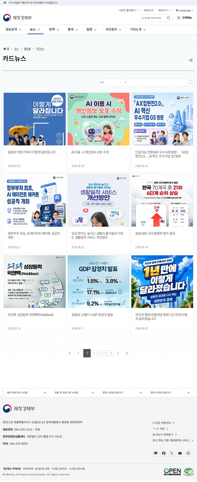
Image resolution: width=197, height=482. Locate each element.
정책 (52, 29)
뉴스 (33, 29)
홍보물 (27, 48)
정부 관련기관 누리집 (18, 392)
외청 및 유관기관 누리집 (67, 392)
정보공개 (11, 29)
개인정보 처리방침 (12, 470)
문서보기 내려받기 (165, 435)
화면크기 (165, 10)
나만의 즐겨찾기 (129, 10)
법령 (89, 29)
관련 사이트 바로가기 (161, 392)
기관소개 (135, 29)
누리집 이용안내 (164, 423)
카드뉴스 (40, 48)
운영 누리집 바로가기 (114, 392)
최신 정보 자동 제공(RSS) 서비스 (173, 441)
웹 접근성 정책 (45, 470)
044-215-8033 (20, 444)
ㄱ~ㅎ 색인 (161, 429)
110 (40, 437)
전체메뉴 (187, 17)
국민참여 (111, 29)
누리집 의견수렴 (82, 470)
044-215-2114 (24, 430)
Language (185, 10)
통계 (71, 29)
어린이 (149, 10)
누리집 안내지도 (63, 470)
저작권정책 (30, 470)
